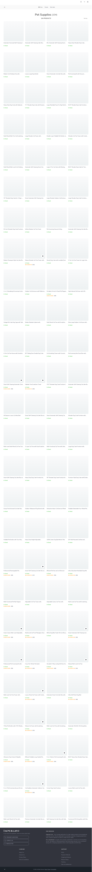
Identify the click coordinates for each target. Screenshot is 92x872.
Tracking (63, 862)
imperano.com (49, 834)
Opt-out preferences (66, 864)
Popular (46, 7)
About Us (21, 852)
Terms (46, 869)
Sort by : (86, 18)
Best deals (52, 7)
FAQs (62, 852)
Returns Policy (65, 859)
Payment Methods (65, 854)
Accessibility (53, 869)
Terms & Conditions (24, 859)
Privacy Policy (22, 857)
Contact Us (22, 854)
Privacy (49, 869)
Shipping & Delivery (66, 857)
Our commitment (50, 839)
